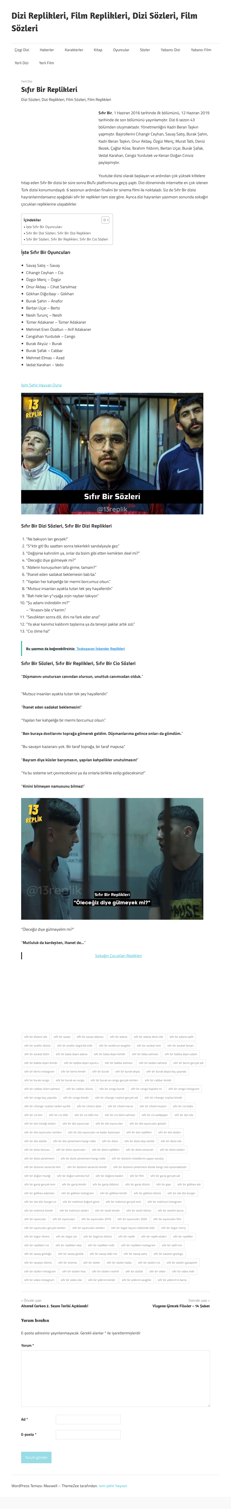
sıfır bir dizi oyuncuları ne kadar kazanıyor (94, 1132)
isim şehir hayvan (113, 1486)
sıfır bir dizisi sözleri (172, 1149)
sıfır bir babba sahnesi (118, 1063)
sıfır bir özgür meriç (173, 1227)
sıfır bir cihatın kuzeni (153, 1106)
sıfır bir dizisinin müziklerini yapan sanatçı (138, 1158)
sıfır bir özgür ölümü (36, 1236)
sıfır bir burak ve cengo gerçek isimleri (114, 1080)
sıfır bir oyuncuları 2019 (96, 1219)
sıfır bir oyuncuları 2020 (132, 1219)
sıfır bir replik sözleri (154, 1236)
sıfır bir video (157, 1271)
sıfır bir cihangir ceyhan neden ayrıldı (47, 1106)
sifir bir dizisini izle (35, 1036)
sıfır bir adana (118, 1036)
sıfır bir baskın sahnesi (153, 1063)
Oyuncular (121, 50)
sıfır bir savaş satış (135, 1253)
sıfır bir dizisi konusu (37, 1149)
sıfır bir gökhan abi (189, 1184)
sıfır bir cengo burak (111, 1088)
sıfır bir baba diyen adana (71, 1054)
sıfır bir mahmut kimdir (38, 1210)
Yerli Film (46, 63)
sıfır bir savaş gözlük (70, 1253)
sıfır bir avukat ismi (149, 1045)
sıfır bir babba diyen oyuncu (81, 1063)
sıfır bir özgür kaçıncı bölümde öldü (133, 1227)
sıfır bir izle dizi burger (181, 1193)
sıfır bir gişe (163, 1184)
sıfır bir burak (100, 1071)
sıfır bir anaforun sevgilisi (114, 1045)
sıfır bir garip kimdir (74, 1184)
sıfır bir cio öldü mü (86, 1115)
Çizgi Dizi (22, 50)
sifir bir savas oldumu (90, 1036)
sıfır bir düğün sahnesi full (73, 1175)
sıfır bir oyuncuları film (167, 1219)
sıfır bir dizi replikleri (139, 1132)
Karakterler (74, 50)
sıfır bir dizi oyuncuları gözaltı (148, 1123)
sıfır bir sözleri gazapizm (182, 1262)
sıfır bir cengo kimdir (76, 1097)
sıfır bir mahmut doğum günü (81, 1201)
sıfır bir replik (126, 1236)
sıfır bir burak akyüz (127, 1071)
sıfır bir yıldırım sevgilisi (136, 1280)
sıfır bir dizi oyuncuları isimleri (43, 1132)
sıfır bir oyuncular (35, 1219)
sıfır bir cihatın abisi (89, 1106)
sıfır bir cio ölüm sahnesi (120, 1115)
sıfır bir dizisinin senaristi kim (42, 1167)
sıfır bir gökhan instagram (77, 1193)
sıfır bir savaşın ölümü (38, 1262)
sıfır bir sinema (67, 1262)
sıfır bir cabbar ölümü (79, 1088)
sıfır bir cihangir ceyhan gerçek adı (116, 1097)
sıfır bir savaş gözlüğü (38, 1253)
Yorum (27, 1345)
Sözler (145, 50)
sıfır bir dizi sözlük (35, 1141)
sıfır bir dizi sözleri (169, 1132)
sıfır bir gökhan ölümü (147, 1193)
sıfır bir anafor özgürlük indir (75, 1045)
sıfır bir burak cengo (36, 1080)
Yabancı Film (201, 50)
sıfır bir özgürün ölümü (97, 1236)
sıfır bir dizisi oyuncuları (71, 1149)
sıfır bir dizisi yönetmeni (39, 1158)
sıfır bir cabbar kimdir (158, 1080)
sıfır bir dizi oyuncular (76, 1123)
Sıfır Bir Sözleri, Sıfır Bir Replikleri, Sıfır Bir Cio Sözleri (67, 239)
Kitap (98, 50)
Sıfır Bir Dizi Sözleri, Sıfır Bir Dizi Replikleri (58, 233)
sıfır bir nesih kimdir (107, 1210)
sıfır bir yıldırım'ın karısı (172, 1280)
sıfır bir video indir (183, 1271)
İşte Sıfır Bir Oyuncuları (44, 226)
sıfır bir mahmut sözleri (74, 1210)
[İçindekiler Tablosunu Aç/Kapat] (103, 220)
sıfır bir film (137, 1175)
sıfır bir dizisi (110, 1141)
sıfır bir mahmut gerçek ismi (123, 1201)
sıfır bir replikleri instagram (138, 1245)
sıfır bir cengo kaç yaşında (40, 1097)
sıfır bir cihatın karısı (120, 1106)
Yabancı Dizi (170, 50)
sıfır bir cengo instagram (183, 1088)
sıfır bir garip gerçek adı (165, 1175)
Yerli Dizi (22, 63)
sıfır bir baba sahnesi (145, 1054)
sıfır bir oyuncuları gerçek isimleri (45, 1227)
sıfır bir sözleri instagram (40, 1271)
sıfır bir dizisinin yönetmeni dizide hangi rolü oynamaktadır (150, 1167)
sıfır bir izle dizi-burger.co (40, 1201)
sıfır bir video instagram (39, 1280)
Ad (24, 1419)
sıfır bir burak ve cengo (70, 1080)
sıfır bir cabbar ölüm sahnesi (42, 1088)
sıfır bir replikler (183, 1236)
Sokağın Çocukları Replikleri (118, 956)
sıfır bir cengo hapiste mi (146, 1088)
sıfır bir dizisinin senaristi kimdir (87, 1167)
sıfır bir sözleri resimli (105, 1271)
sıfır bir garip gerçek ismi (39, 1184)
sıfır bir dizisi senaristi (139, 1149)
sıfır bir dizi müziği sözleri (40, 1123)
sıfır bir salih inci (172, 1245)
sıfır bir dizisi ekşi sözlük (139, 1141)
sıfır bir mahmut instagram (165, 1201)
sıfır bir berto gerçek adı (188, 1063)
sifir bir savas (62, 1036)
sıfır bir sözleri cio (149, 1262)
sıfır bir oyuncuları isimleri (88, 1227)
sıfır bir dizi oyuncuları (109, 1123)
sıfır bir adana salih (181, 1036)
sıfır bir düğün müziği (37, 1175)
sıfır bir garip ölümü (137, 1184)
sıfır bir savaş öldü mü (103, 1253)
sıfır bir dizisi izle (171, 1141)
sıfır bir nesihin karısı (171, 1210)
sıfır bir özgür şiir (66, 1236)
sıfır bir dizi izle (184, 1115)
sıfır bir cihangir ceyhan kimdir (163, 1097)
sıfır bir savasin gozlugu (168, 1253)
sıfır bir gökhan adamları (39, 1193)
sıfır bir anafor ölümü (37, 1045)
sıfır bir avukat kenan (180, 1045)
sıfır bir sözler (91, 1262)
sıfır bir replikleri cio (36, 1245)
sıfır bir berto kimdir (73, 1071)
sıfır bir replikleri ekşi (69, 1245)
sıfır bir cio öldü (58, 1115)
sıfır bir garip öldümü (106, 1184)
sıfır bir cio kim (33, 1115)
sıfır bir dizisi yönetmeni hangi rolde (83, 1158)
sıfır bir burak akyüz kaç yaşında (166, 1071)
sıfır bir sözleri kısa (74, 1271)
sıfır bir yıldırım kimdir (101, 1280)
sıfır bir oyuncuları (64, 1219)
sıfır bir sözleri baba (119, 1262)
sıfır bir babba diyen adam (181, 1054)
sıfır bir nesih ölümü (138, 1210)
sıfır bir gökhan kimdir (113, 1193)
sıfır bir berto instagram (39, 1071)
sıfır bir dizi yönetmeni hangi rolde (74, 1141)
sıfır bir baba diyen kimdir (110, 1054)
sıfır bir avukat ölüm (36, 1054)
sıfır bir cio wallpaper (155, 1115)
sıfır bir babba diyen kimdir (41, 1063)
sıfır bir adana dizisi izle (148, 1036)
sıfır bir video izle (71, 1280)
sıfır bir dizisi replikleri (105, 1149)
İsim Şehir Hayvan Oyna (41, 385)
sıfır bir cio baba (183, 1106)
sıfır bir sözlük (134, 1271)
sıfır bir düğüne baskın (109, 1175)
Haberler (47, 50)
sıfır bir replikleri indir (101, 1245)
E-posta (28, 1434)
